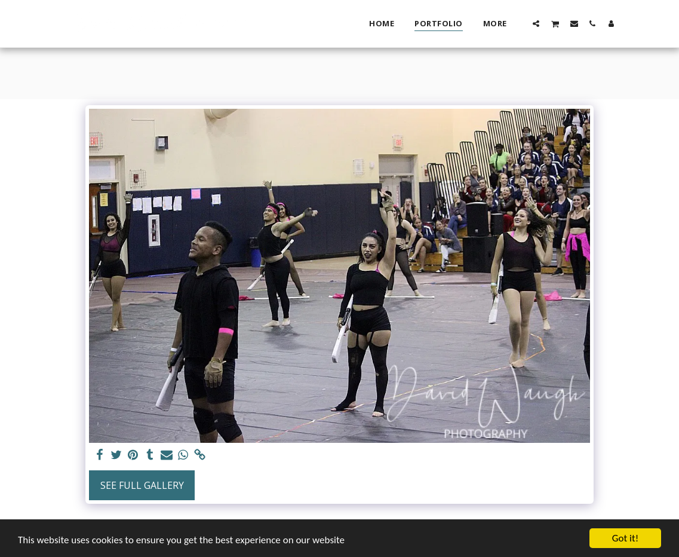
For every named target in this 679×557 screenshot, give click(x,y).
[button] (536, 23)
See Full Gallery (142, 485)
